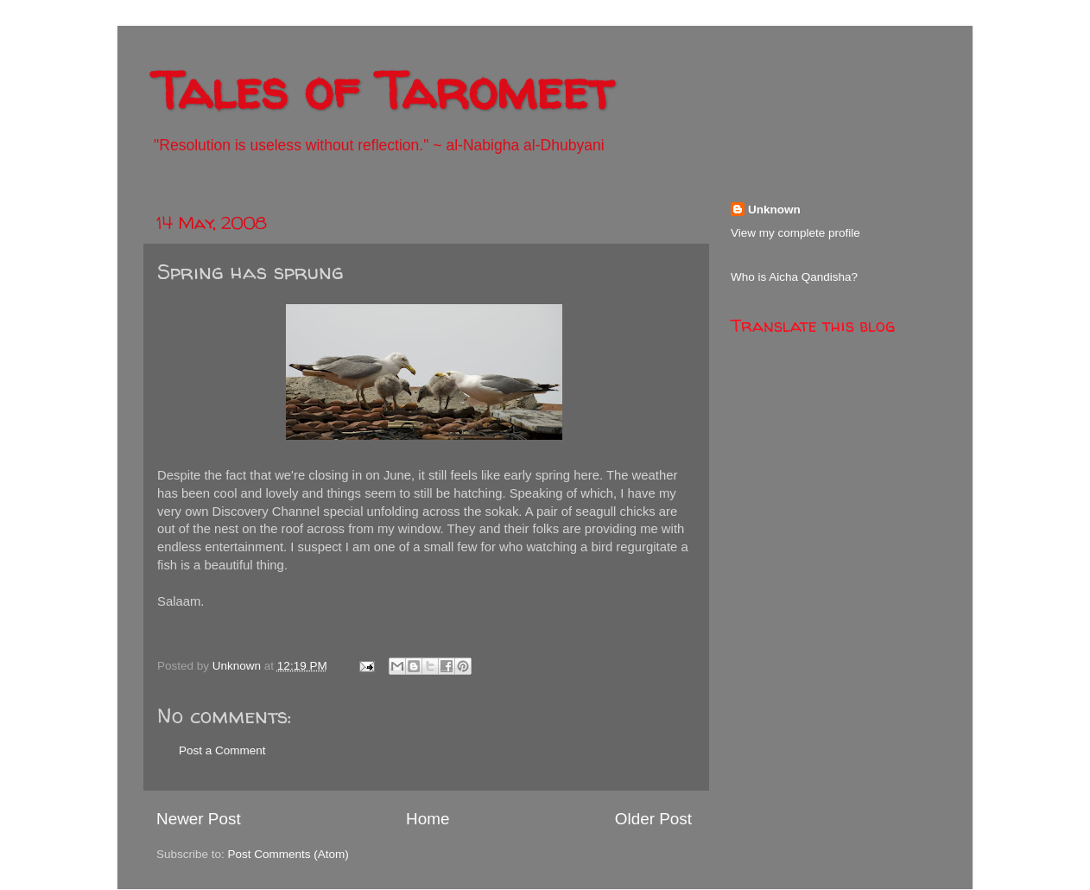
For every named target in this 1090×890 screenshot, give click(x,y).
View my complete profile (795, 232)
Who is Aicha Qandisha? (794, 276)
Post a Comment (222, 750)
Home (427, 819)
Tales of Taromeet (382, 89)
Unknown (774, 209)
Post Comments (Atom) (288, 854)
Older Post (653, 819)
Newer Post (198, 819)
